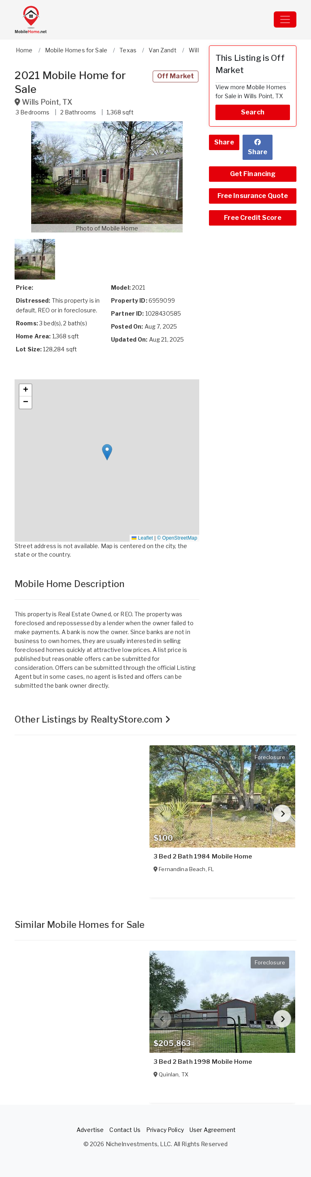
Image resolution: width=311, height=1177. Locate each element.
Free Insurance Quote (252, 196)
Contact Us (124, 1129)
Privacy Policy (165, 1129)
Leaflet (142, 538)
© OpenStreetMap (177, 538)
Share (224, 142)
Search (252, 112)
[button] (107, 176)
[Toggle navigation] (285, 19)
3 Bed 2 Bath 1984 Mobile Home (202, 856)
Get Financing (253, 174)
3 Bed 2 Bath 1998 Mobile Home (202, 1061)
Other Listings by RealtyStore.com (92, 719)
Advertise (90, 1129)
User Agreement (213, 1129)
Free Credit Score (252, 218)
